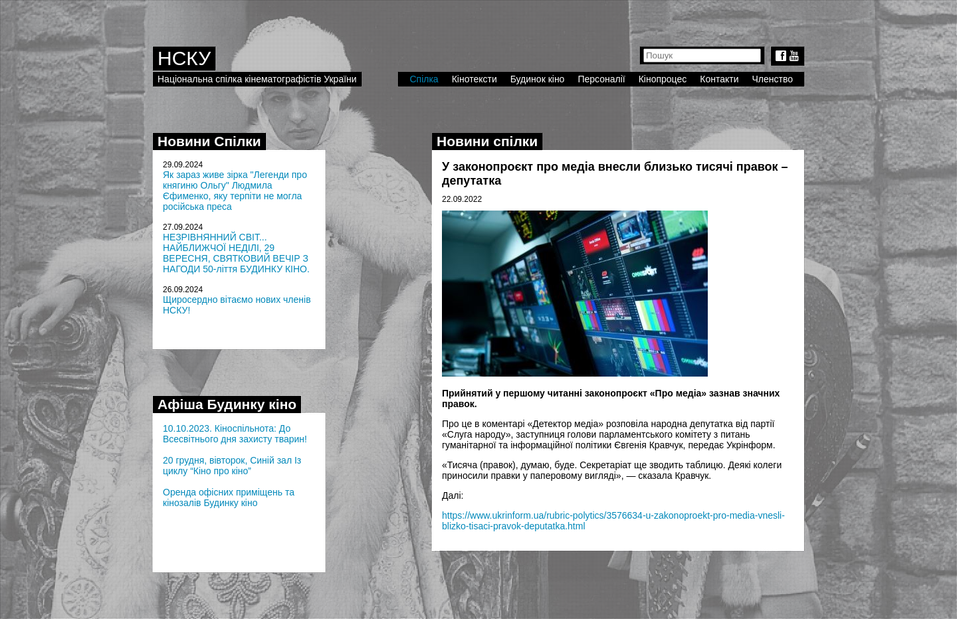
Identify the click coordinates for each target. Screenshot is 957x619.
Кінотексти (474, 79)
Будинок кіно (537, 79)
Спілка (423, 79)
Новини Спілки (209, 141)
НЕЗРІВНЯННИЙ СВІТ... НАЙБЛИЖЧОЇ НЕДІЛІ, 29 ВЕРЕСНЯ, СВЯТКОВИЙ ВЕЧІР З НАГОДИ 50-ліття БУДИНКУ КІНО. (236, 253)
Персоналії (601, 79)
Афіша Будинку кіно (227, 404)
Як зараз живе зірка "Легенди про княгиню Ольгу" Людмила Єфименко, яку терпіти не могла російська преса (235, 190)
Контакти (719, 79)
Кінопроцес (663, 79)
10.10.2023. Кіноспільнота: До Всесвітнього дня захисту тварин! (235, 433)
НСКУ (184, 58)
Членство (773, 79)
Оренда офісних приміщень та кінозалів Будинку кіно (228, 497)
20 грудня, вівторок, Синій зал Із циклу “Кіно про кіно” (232, 465)
